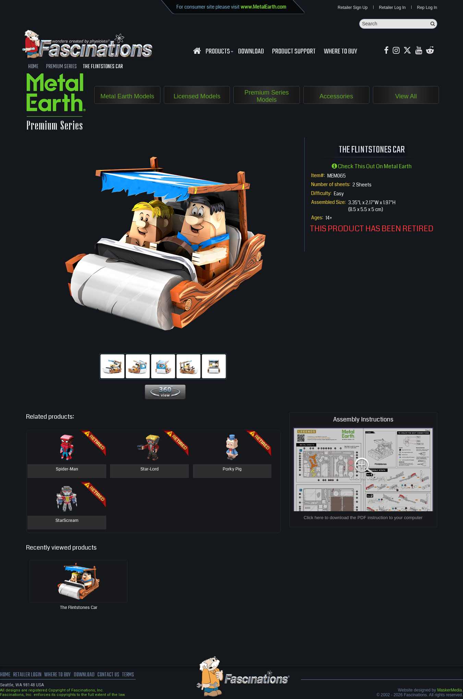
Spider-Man (67, 469)
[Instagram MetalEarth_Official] (396, 51)
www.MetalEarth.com (263, 6)
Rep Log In (427, 7)
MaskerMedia (449, 690)
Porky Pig (232, 469)
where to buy (58, 675)
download (251, 52)
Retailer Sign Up (352, 7)
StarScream (67, 521)
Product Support (294, 52)
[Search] (398, 24)
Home (5, 675)
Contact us (109, 675)
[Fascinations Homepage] (197, 51)
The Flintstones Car (78, 607)
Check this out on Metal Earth (372, 166)
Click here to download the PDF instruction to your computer (363, 517)
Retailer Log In (392, 7)
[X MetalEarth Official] (408, 51)
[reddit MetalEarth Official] (431, 51)
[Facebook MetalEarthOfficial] (387, 51)
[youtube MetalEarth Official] (419, 51)
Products (219, 52)
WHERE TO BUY (340, 52)
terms (129, 675)
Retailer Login (27, 675)
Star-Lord (150, 469)
